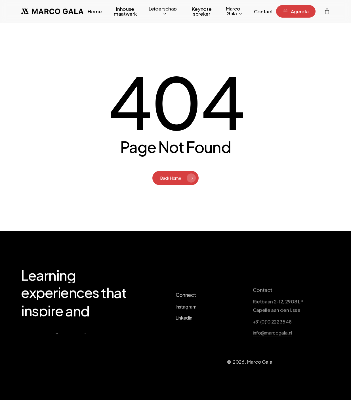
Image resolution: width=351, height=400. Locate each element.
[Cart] (327, 11)
